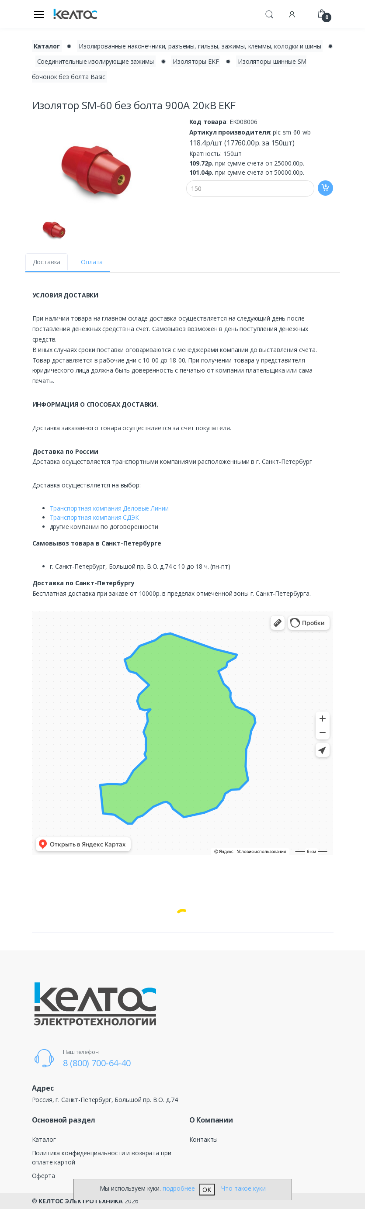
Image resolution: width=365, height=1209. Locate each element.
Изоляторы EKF (196, 61)
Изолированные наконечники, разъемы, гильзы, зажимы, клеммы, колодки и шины (200, 46)
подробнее (179, 1188)
